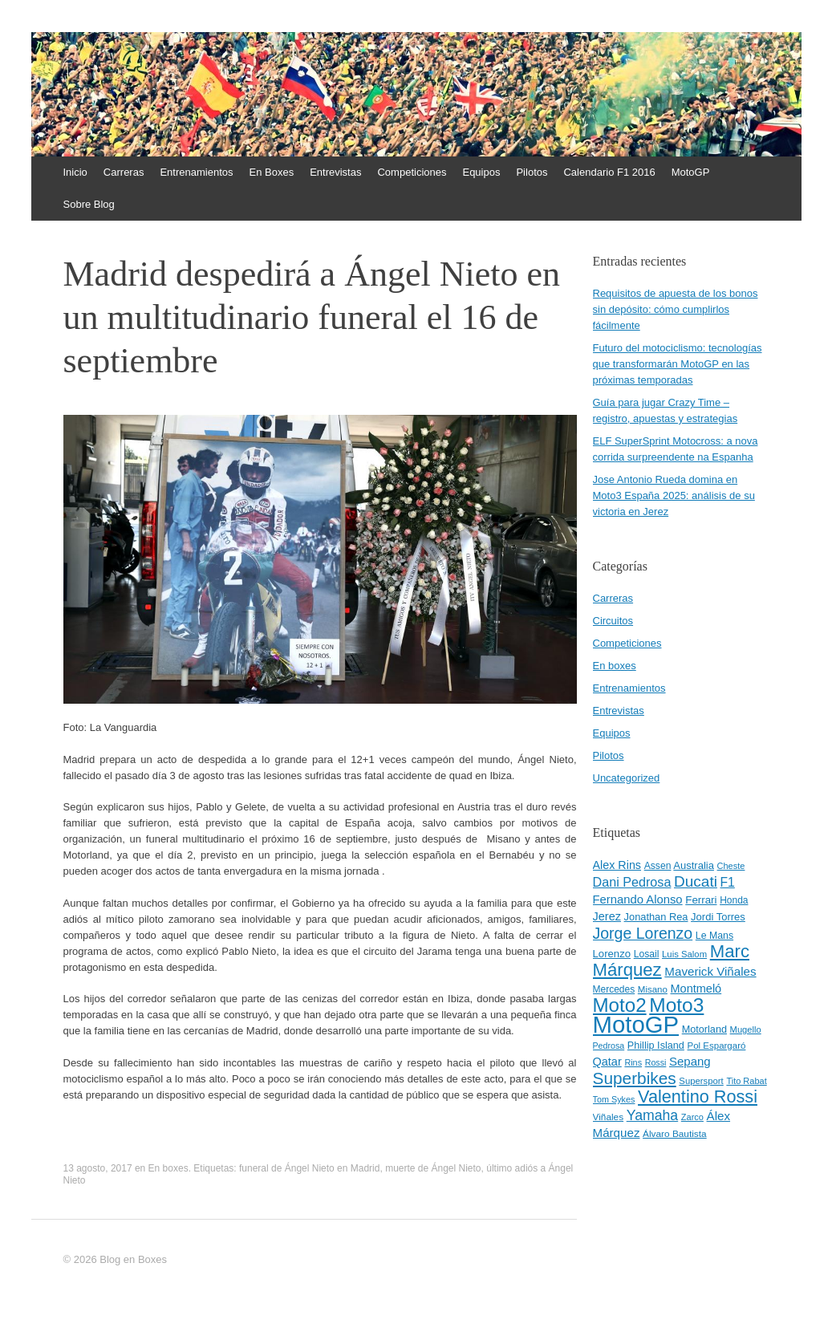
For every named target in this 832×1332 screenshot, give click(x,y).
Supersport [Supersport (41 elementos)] (701, 1081)
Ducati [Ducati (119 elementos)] (695, 881)
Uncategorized (626, 778)
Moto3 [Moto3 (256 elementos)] (676, 1005)
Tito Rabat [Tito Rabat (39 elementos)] (746, 1081)
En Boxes (272, 172)
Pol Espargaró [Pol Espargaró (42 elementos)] (717, 1045)
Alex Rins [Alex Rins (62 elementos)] (617, 865)
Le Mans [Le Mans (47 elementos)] (714, 935)
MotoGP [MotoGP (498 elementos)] (636, 1024)
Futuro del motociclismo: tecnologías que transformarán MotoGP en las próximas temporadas (677, 364)
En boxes (168, 1168)
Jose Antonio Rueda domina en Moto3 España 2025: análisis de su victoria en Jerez (674, 495)
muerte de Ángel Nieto (433, 1168)
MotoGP (691, 172)
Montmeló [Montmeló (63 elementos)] (696, 988)
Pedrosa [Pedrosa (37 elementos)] (609, 1045)
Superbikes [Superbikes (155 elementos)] (634, 1078)
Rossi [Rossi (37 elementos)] (656, 1062)
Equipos (481, 172)
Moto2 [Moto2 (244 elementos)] (620, 1005)
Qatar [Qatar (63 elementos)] (607, 1061)
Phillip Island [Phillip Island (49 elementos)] (655, 1045)
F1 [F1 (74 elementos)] (727, 882)
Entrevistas (335, 172)
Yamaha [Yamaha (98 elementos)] (652, 1115)
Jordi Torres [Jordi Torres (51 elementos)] (718, 917)
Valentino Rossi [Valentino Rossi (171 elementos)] (697, 1096)
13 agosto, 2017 (97, 1168)
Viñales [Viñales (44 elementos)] (608, 1117)
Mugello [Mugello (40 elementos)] (745, 1029)
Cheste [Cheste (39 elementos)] (731, 866)
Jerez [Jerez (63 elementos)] (607, 916)
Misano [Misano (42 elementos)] (653, 989)
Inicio (75, 172)
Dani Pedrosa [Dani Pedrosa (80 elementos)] (632, 882)
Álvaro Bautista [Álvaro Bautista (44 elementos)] (675, 1133)
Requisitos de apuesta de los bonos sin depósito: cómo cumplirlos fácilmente (675, 309)
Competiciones (411, 172)
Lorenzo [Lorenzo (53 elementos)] (612, 954)
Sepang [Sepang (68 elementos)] (690, 1061)
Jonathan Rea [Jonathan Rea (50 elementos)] (656, 917)
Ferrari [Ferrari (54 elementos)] (700, 900)
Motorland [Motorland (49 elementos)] (704, 1029)
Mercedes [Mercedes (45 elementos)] (614, 989)
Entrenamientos (196, 172)
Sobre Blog (89, 204)
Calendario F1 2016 (609, 172)
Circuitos (613, 621)
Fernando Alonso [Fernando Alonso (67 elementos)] (638, 899)
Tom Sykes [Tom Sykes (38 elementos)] (614, 1099)
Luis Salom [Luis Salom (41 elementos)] (684, 954)
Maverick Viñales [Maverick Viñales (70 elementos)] (710, 971)
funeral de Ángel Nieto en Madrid (309, 1168)
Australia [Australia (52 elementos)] (693, 865)
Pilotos (531, 172)
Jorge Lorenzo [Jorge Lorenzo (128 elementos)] (643, 933)
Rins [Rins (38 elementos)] (633, 1062)
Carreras (123, 172)
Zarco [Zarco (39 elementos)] (692, 1117)
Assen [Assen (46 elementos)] (658, 865)
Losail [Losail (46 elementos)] (647, 954)
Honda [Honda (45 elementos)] (734, 900)
